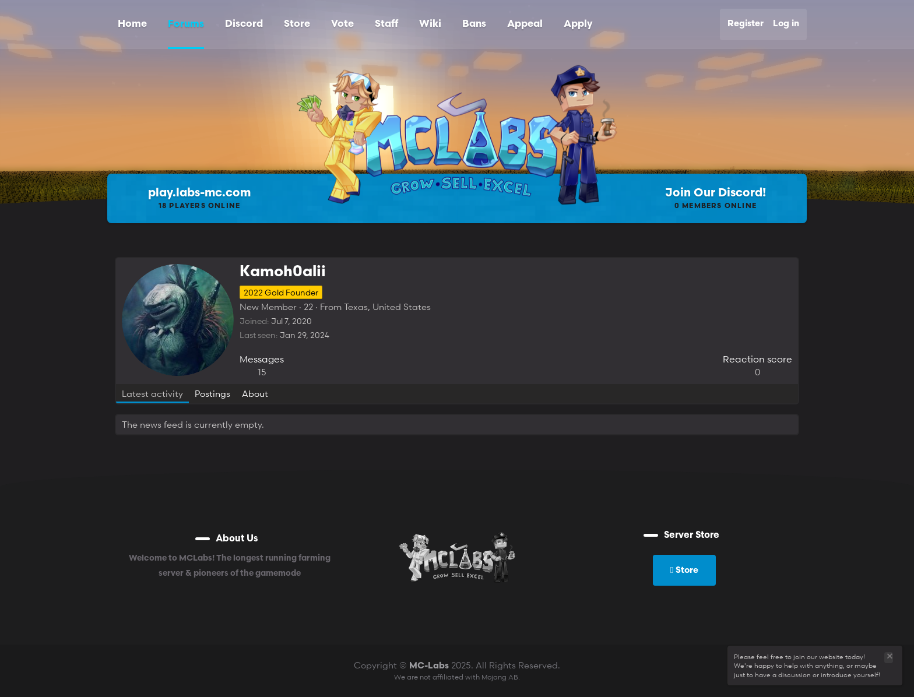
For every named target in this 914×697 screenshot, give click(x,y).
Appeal (525, 24)
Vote (342, 24)
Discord (244, 24)
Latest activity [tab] (152, 393)
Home (132, 24)
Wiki (430, 24)
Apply (578, 24)
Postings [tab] (212, 393)
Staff (386, 24)
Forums (186, 24)
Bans (474, 24)
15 (262, 372)
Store (297, 24)
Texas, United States (387, 306)
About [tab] (255, 393)
